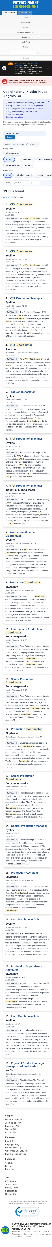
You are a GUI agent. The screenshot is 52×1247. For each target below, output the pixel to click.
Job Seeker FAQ (13, 1123)
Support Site (11, 1129)
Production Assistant (22, 391)
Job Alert (26, 42)
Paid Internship (45, 159)
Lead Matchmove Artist (25, 919)
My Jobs (26, 27)
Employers (25, 12)
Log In (26, 58)
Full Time (19, 175)
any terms (34, 144)
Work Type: (8, 171)
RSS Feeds (10, 1181)
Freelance (39, 175)
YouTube (9, 1163)
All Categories (12, 153)
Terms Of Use (11, 1184)
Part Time (29, 175)
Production (25, 582)
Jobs (26, 18)
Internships (26, 22)
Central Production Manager (29, 825)
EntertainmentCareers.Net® (23, 1232)
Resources (26, 37)
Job (10, 159)
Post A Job (10, 1141)
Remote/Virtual (12, 165)
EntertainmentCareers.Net (38, 1224)
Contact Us (10, 1132)
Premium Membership (26, 32)
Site (7, 1177)
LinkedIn (9, 1166)
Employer (10, 1137)
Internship (27, 159)
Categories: (8, 149)
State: (7, 183)
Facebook (9, 1169)
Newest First (8, 197)
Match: (7, 144)
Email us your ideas (14, 117)
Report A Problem (13, 1120)
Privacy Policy (11, 1188)
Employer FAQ (12, 1126)
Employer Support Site (15, 1154)
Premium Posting (13, 1148)
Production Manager (25, 298)
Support (26, 47)
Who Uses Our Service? (16, 1151)
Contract (49, 175)
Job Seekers (10, 12)
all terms (20, 144)
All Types (10, 175)
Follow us (10, 1159)
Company (27, 165)
